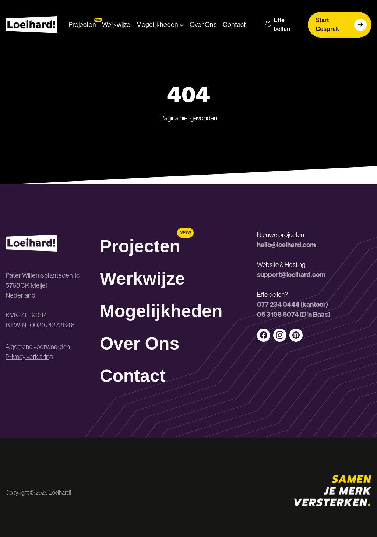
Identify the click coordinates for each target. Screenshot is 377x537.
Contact (234, 24)
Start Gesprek (341, 24)
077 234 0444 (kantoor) (292, 305)
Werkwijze (116, 24)
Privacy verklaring (29, 357)
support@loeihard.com (291, 275)
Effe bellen (277, 24)
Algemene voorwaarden (38, 347)
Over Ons (203, 24)
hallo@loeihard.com (286, 245)
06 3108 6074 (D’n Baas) (293, 314)
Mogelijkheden (160, 24)
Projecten (82, 24)
